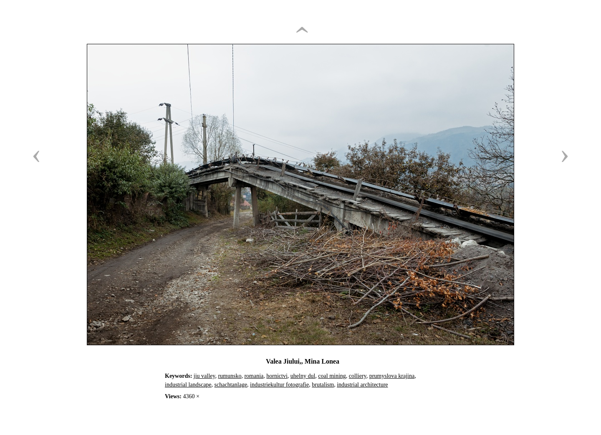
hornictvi (277, 376)
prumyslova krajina (391, 376)
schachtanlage (231, 385)
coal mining (332, 376)
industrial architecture (362, 385)
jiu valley (204, 376)
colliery (357, 376)
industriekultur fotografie (279, 385)
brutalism (323, 385)
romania (253, 376)
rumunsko (229, 376)
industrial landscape (188, 385)
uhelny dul (303, 376)
